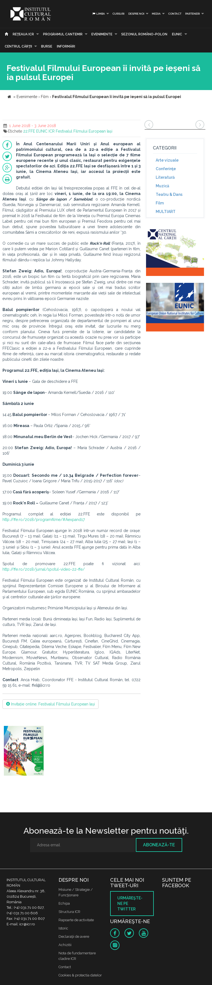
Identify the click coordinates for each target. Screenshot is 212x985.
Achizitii (65, 945)
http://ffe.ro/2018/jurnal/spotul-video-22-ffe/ (43, 569)
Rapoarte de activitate (76, 920)
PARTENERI (192, 13)
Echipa (64, 903)
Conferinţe (166, 169)
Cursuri (118, 13)
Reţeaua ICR (23, 34)
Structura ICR (69, 912)
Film (160, 203)
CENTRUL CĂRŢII (18, 46)
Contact (174, 13)
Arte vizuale (167, 160)
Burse (46, 46)
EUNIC (177, 34)
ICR (52, 131)
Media (156, 13)
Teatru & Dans (169, 194)
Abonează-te (159, 844)
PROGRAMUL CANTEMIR (63, 34)
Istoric (63, 928)
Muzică (162, 186)
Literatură (165, 177)
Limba (98, 13)
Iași (109, 131)
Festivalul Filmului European (81, 131)
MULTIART (166, 211)
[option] (23, 751)
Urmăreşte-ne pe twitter (129, 903)
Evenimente (101, 34)
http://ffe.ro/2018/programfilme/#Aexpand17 (43, 519)
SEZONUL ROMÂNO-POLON (144, 34)
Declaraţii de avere (74, 936)
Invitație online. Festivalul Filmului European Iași (50, 704)
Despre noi (136, 13)
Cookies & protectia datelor (80, 975)
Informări (66, 46)
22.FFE (29, 131)
